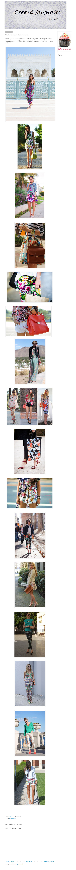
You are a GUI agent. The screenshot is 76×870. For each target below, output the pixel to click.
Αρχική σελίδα (29, 861)
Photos (14, 818)
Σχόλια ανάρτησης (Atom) (17, 864)
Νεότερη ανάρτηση (10, 861)
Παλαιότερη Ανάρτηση (49, 861)
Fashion (11, 818)
